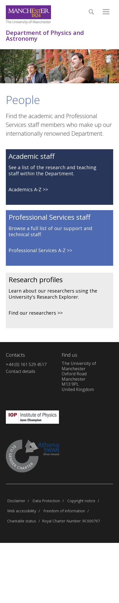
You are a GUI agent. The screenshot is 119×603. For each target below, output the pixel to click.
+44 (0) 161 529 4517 (26, 364)
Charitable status (21, 520)
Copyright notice (81, 500)
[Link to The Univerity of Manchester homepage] (28, 14)
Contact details (20, 371)
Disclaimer (16, 500)
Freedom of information (64, 510)
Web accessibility (21, 510)
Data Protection (46, 500)
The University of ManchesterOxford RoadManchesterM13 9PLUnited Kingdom (79, 376)
